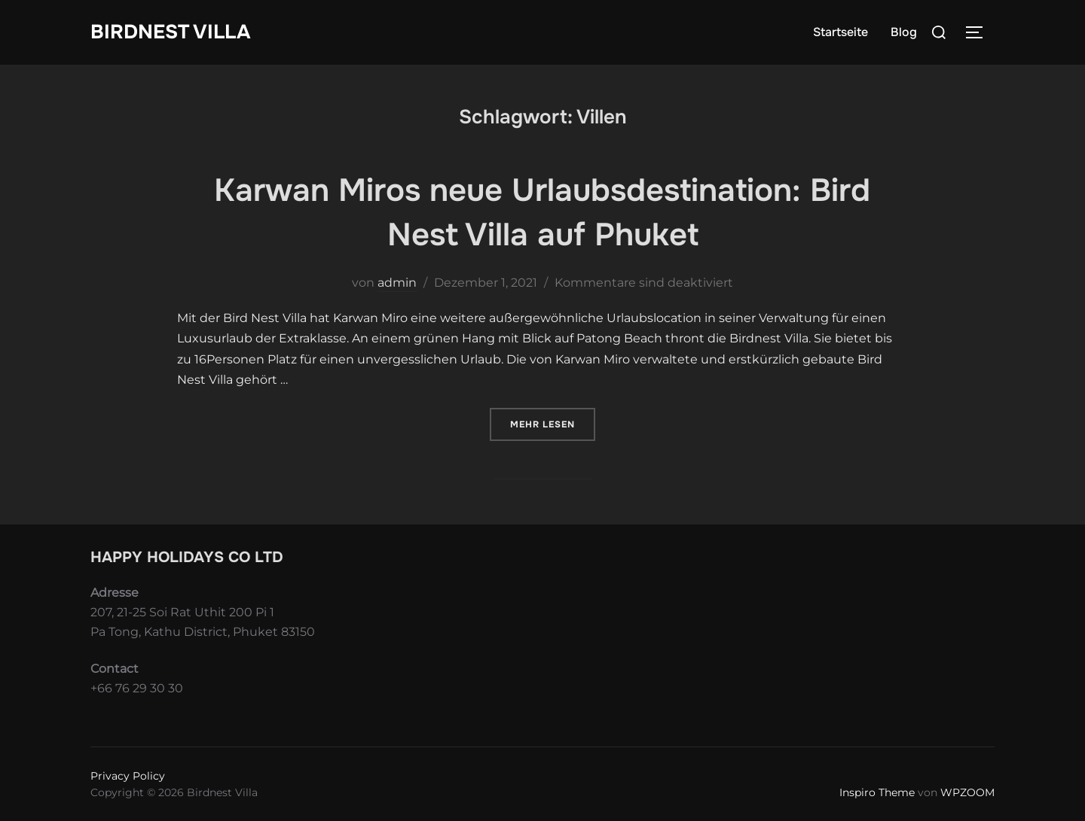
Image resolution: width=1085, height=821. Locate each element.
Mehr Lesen (552, 423)
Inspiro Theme (877, 792)
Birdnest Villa (170, 32)
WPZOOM (967, 792)
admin (397, 282)
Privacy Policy (127, 776)
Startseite (840, 32)
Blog (904, 32)
